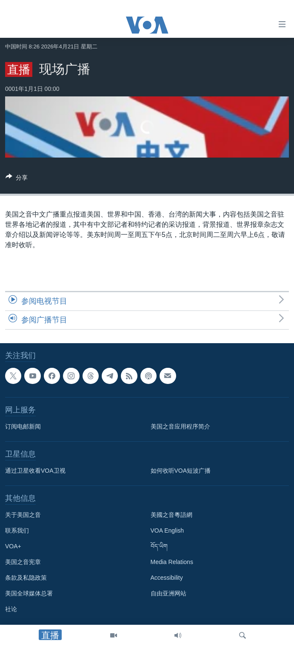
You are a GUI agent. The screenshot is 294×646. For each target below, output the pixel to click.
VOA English (167, 530)
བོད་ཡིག (159, 546)
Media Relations (172, 562)
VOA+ (13, 546)
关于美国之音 (23, 514)
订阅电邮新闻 (23, 426)
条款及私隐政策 (26, 577)
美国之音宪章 (23, 562)
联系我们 (17, 530)
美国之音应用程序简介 (180, 426)
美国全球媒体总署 (29, 593)
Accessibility (167, 577)
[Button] (17, 179)
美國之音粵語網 (171, 514)
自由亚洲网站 (168, 593)
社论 (11, 609)
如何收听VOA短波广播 (181, 470)
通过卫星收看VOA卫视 (35, 470)
